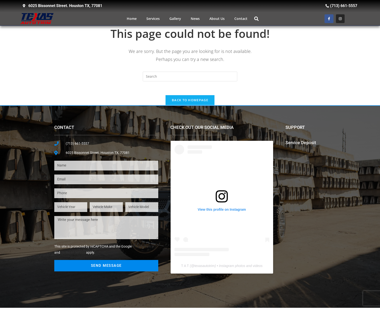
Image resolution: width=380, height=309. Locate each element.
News (195, 18)
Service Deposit (300, 143)
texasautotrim (204, 267)
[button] (256, 19)
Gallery (175, 18)
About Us (217, 18)
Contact (240, 18)
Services (153, 18)
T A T (185, 267)
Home (132, 18)
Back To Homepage (190, 101)
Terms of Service (73, 254)
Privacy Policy (143, 248)
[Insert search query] (190, 76)
